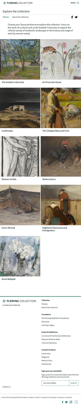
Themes (45, 304)
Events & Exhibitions (50, 332)
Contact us (6, 387)
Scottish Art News (49, 350)
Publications (46, 364)
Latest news (46, 354)
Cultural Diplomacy (49, 343)
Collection (46, 300)
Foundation (46, 315)
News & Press (47, 361)
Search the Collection (50, 308)
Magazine (45, 357)
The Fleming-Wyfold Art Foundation (56, 318)
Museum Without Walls (51, 339)
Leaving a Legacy (48, 325)
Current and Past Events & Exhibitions (56, 336)
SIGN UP (74, 383)
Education (45, 322)
